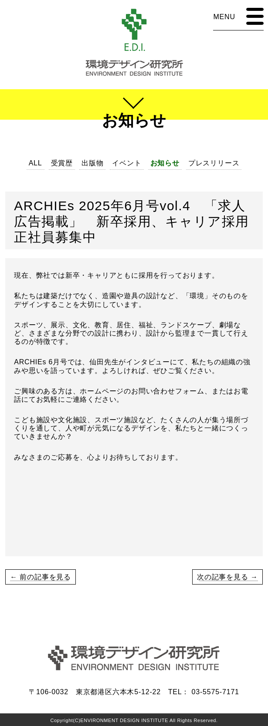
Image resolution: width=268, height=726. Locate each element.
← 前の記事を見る (40, 577)
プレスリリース (214, 163)
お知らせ (165, 163)
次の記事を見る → (227, 577)
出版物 (92, 163)
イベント (126, 163)
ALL (35, 163)
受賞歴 (62, 163)
